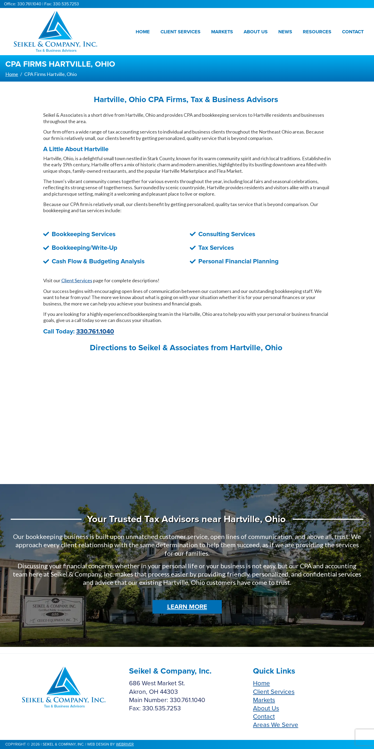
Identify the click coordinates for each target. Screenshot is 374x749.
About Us (256, 32)
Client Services (180, 32)
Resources (317, 32)
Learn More (187, 607)
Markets (222, 32)
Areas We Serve (275, 725)
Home (143, 32)
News (285, 32)
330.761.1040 (95, 331)
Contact (353, 32)
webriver (125, 744)
